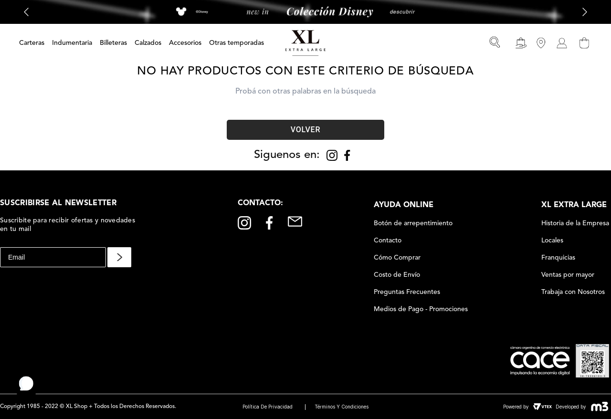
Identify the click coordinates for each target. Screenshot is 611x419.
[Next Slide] (584, 12)
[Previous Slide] (26, 12)
